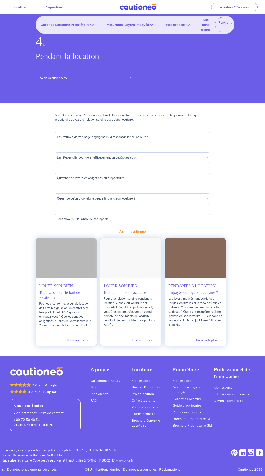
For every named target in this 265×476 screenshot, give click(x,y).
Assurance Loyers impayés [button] (120, 24)
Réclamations (165, 465)
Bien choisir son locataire (125, 292)
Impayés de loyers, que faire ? (193, 292)
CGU (94, 465)
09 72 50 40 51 (25, 415)
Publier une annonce (215, 22)
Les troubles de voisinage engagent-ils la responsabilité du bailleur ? (132, 137)
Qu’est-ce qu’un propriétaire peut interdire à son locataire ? (132, 198)
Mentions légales (111, 465)
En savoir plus (78, 336)
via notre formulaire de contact (36, 408)
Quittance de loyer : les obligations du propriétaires (132, 178)
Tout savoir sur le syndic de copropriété (132, 219)
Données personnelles (139, 465)
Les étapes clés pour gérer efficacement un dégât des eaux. (132, 157)
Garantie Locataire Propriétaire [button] (63, 24)
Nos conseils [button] (162, 24)
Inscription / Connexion (235, 7)
